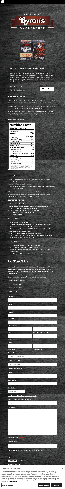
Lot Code (11, 372)
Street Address (12, 319)
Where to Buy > (47, 89)
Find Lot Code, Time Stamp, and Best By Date (22, 396)
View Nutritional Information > (20, 87)
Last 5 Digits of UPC (14, 361)
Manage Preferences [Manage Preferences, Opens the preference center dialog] (7, 485)
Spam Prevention (16, 437)
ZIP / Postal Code (13, 339)
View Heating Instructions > (19, 90)
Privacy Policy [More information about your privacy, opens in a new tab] (13, 481)
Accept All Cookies (44, 485)
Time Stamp (12, 380)
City (9, 332)
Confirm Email (37, 349)
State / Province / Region (40, 332)
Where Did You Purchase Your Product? (20, 399)
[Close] (62, 468)
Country (35, 339)
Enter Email (11, 349)
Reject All (56, 485)
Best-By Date (12, 388)
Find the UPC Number (15, 369)
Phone (10, 304)
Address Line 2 (12, 325)
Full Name (11, 296)
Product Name (12, 353)
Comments (11, 407)
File (9, 458)
